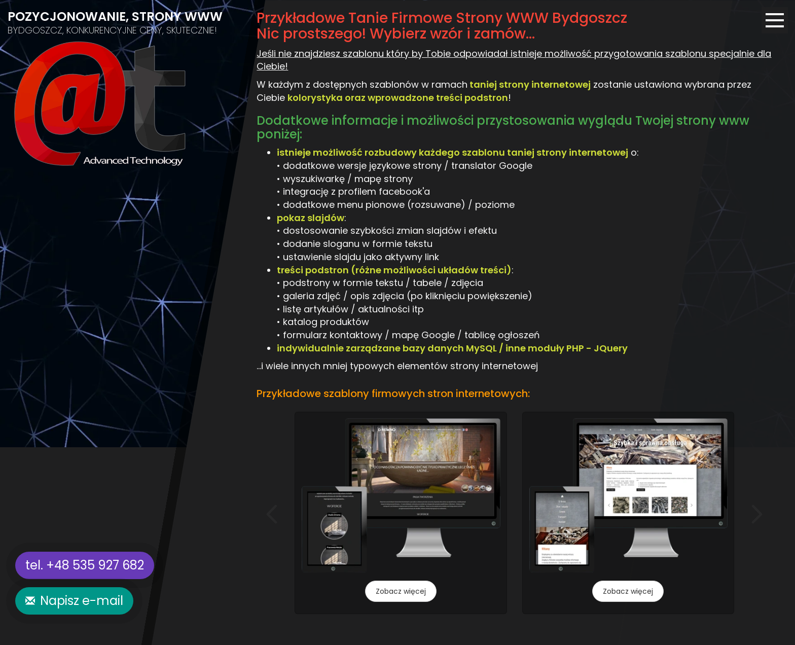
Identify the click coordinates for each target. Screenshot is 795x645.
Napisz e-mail (81, 600)
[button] (272, 514)
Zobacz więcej (401, 591)
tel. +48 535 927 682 (84, 565)
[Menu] (775, 20)
